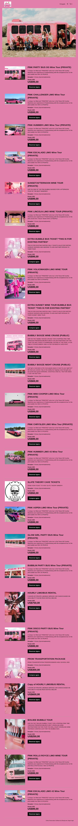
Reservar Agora (34, 87)
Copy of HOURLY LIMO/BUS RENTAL (46, 684)
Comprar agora (34, 262)
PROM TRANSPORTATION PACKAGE (46, 659)
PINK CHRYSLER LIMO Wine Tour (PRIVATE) (50, 424)
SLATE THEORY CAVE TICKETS (44, 482)
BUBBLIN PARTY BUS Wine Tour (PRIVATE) (50, 565)
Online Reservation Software (53, 820)
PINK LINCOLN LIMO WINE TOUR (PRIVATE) (50, 211)
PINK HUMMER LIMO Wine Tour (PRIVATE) (49, 125)
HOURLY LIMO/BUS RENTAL (42, 593)
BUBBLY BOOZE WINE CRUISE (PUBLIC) (48, 335)
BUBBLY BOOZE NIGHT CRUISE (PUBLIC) (49, 364)
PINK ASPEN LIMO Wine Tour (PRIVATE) (48, 507)
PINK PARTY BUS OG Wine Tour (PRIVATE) (49, 67)
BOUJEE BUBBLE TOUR (40, 720)
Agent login (71, 820)
